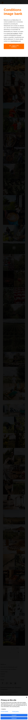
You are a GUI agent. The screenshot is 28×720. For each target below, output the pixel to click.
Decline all (14, 718)
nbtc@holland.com (16, 41)
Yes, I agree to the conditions (14, 46)
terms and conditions (12, 33)
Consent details (4, 711)
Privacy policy (15, 711)
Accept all (14, 715)
